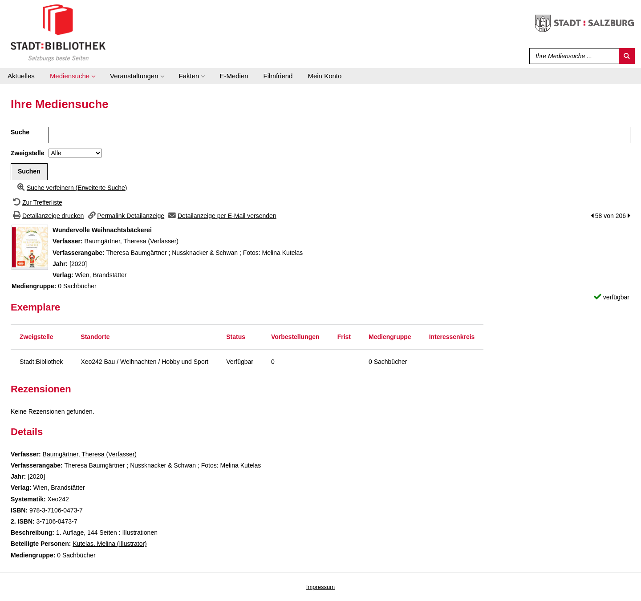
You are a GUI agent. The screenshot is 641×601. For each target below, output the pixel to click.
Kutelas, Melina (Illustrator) (110, 543)
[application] (72, 76)
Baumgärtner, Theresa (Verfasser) (132, 241)
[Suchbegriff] (572, 56)
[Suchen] (627, 56)
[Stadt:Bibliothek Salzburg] (58, 32)
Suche (20, 132)
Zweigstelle (27, 153)
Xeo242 (58, 499)
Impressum (320, 587)
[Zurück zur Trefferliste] (36, 202)
